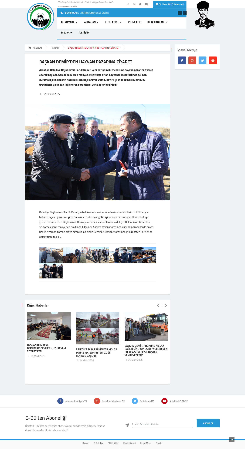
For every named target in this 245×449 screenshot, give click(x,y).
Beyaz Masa (151, 431)
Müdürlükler (111, 431)
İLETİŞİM (174, 24)
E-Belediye (93, 431)
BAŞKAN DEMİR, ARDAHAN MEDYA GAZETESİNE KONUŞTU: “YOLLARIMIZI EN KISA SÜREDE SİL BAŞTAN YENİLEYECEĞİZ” (146, 338)
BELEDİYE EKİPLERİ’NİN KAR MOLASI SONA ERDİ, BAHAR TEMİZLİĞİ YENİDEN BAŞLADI (97, 340)
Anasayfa (35, 37)
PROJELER (121, 24)
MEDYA (159, 24)
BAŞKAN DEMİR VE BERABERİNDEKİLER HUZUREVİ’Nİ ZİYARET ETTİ (46, 336)
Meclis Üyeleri (131, 431)
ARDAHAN (85, 24)
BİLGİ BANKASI (141, 24)
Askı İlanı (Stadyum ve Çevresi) (94, 13)
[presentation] (180, 13)
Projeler (168, 431)
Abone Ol (208, 411)
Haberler (55, 37)
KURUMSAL (67, 24)
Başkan (77, 431)
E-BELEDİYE (104, 24)
